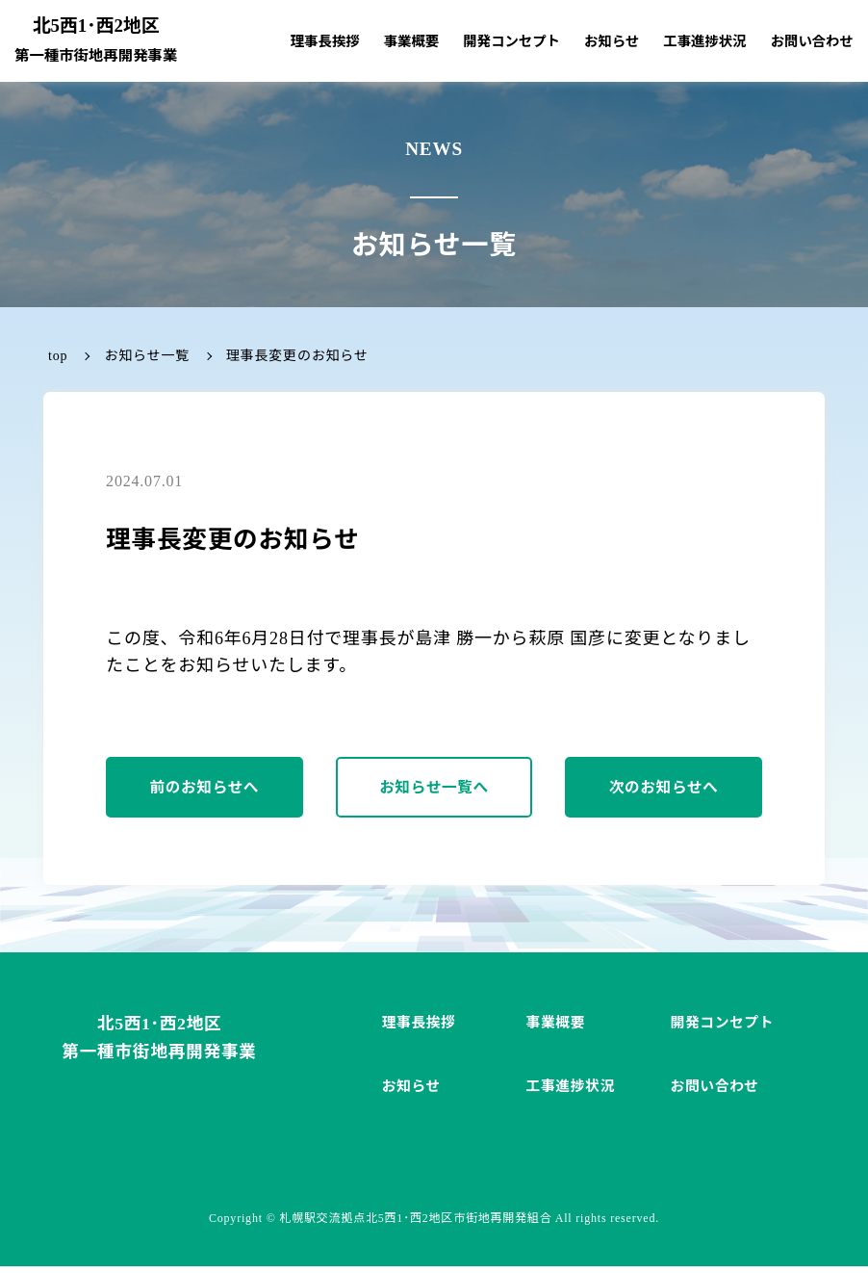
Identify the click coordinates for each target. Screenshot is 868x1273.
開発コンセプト (511, 41)
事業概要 (412, 41)
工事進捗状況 (704, 41)
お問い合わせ (812, 41)
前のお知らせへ (205, 790)
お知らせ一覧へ (434, 790)
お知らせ (611, 41)
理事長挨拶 (325, 41)
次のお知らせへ (664, 790)
